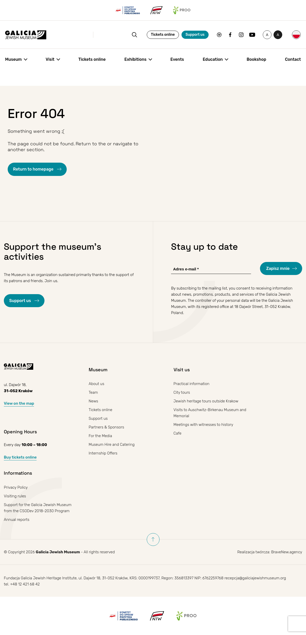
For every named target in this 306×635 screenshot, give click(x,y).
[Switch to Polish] (296, 34)
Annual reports (16, 519)
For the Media (100, 436)
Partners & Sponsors (106, 427)
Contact (293, 59)
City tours (182, 392)
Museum (13, 59)
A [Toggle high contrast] (279, 36)
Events (177, 59)
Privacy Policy (16, 487)
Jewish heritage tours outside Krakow (206, 401)
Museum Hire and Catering (112, 444)
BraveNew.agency (286, 552)
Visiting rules (15, 496)
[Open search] (134, 34)
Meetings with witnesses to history (203, 424)
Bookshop (256, 59)
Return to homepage (33, 169)
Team (93, 392)
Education (213, 59)
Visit (50, 59)
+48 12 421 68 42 (25, 584)
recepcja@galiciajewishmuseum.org (255, 578)
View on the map (19, 403)
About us (96, 383)
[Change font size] (267, 34)
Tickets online (163, 34)
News (93, 401)
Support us (195, 34)
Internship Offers (103, 453)
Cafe (178, 433)
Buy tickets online (20, 457)
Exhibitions (135, 59)
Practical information (192, 383)
